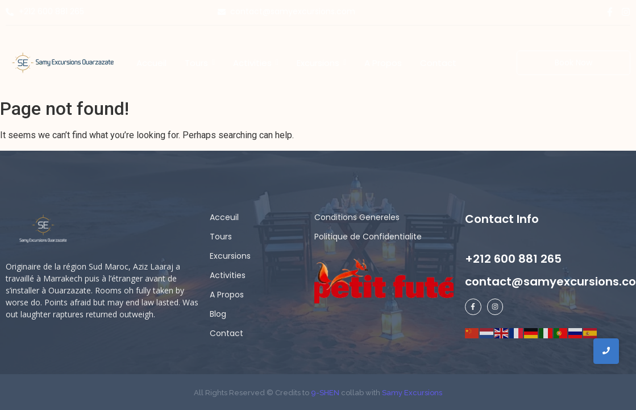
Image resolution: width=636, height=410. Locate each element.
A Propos (227, 294)
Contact (226, 333)
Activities (228, 275)
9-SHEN (324, 392)
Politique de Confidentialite (368, 236)
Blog (218, 314)
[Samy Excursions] (62, 62)
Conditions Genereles (357, 217)
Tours (221, 236)
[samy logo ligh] (44, 229)
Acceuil (224, 217)
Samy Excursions (412, 392)
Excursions (230, 256)
